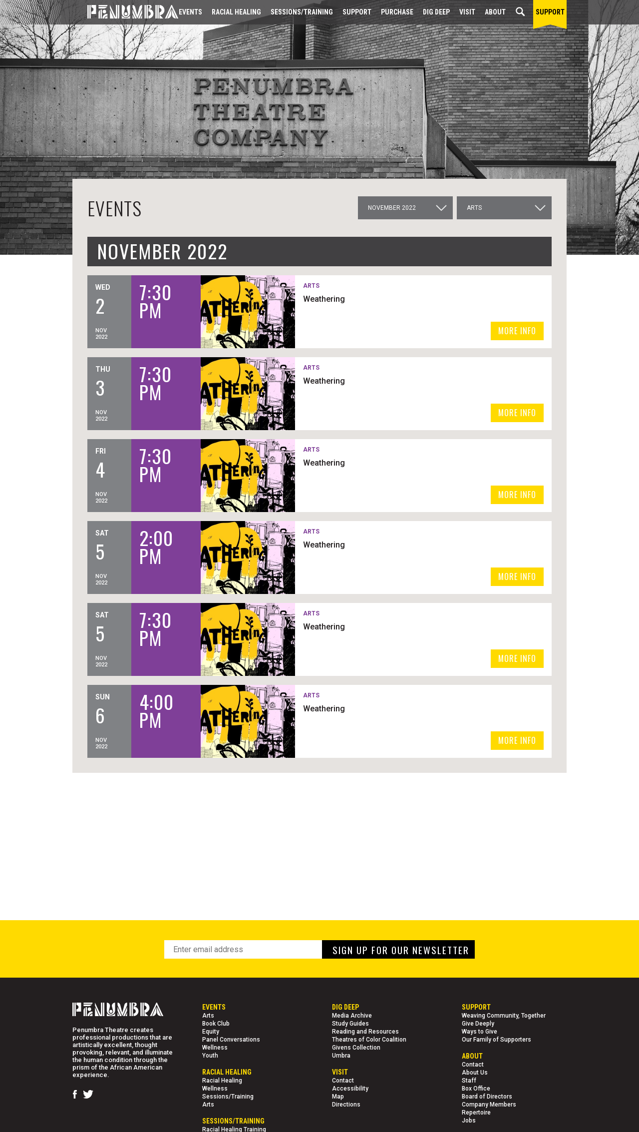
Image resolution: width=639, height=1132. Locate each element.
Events (190, 12)
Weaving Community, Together (504, 1015)
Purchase (397, 12)
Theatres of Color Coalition (369, 1039)
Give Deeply (478, 1023)
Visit (467, 12)
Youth (210, 1055)
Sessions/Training (302, 12)
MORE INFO (517, 331)
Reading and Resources (365, 1031)
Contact (343, 1080)
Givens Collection (356, 1047)
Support (356, 12)
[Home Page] (125, 12)
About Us (475, 1072)
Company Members (489, 1104)
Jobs (469, 1120)
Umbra (341, 1055)
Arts (208, 1015)
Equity (210, 1031)
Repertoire (476, 1112)
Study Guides (350, 1023)
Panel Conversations (231, 1039)
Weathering (324, 299)
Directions (346, 1104)
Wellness (215, 1047)
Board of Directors (487, 1096)
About (495, 12)
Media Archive (352, 1015)
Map (338, 1096)
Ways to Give (479, 1031)
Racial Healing (236, 12)
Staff (469, 1080)
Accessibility (350, 1088)
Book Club (216, 1023)
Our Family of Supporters (496, 1039)
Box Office (476, 1088)
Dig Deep (436, 12)
